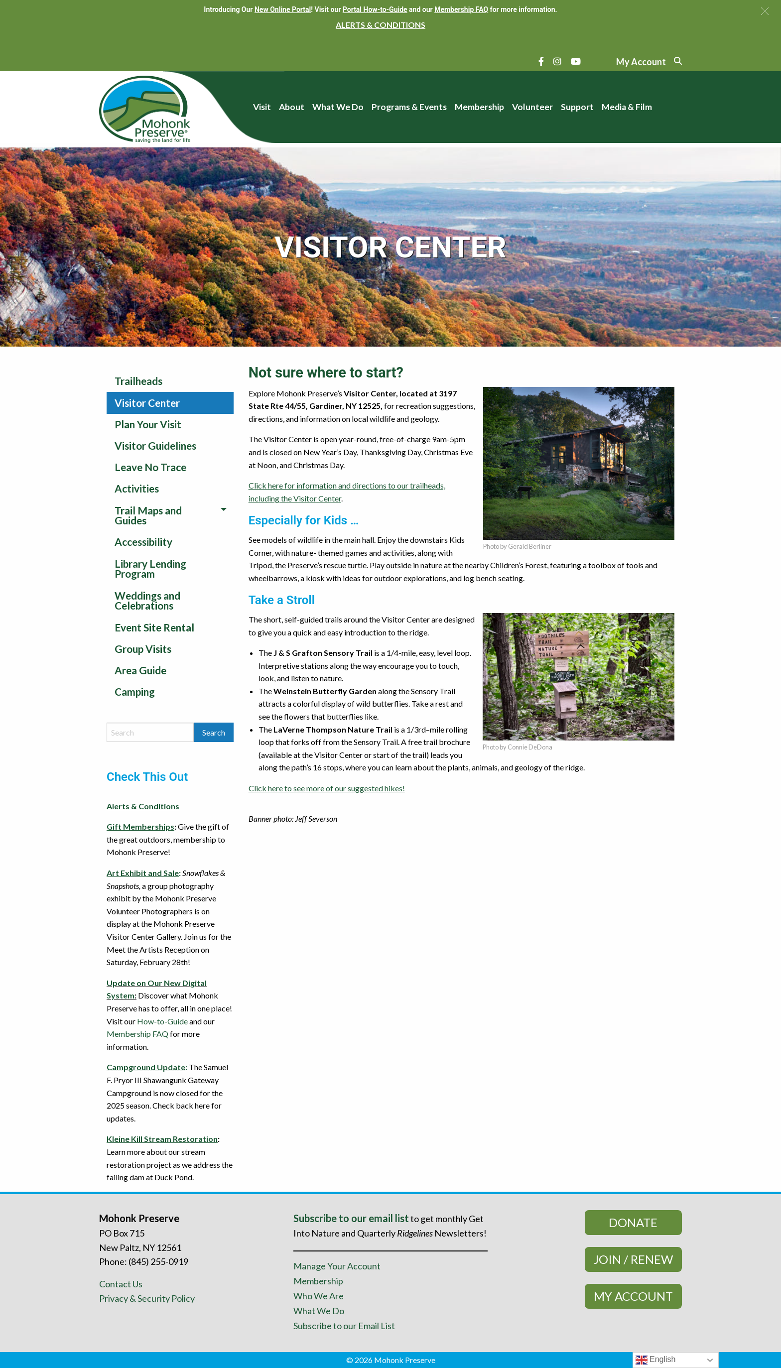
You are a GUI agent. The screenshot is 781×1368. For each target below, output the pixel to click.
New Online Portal (283, 9)
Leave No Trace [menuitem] (150, 467)
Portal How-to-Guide (375, 9)
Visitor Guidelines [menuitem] (155, 445)
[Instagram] (557, 61)
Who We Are (318, 1295)
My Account (633, 1296)
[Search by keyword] (150, 732)
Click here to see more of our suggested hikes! (327, 788)
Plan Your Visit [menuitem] (148, 424)
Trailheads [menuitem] (138, 380)
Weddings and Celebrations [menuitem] (147, 600)
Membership (318, 1280)
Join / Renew (633, 1259)
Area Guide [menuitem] (140, 670)
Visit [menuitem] (262, 107)
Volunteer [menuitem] (532, 107)
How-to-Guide (162, 1021)
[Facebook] (541, 61)
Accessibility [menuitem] (143, 541)
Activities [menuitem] (137, 488)
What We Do (318, 1310)
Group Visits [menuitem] (143, 648)
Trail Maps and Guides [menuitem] (148, 515)
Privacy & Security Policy (147, 1298)
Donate (633, 1222)
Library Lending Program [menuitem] (150, 568)
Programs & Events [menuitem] (409, 107)
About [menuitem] (291, 107)
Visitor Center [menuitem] (147, 402)
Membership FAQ (137, 1033)
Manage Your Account (337, 1265)
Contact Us (120, 1283)
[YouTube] (576, 61)
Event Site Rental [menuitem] (154, 627)
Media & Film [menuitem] (627, 107)
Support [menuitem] (577, 107)
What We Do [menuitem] (338, 107)
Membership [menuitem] (479, 107)
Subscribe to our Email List (344, 1325)
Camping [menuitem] (135, 691)
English (656, 1360)
